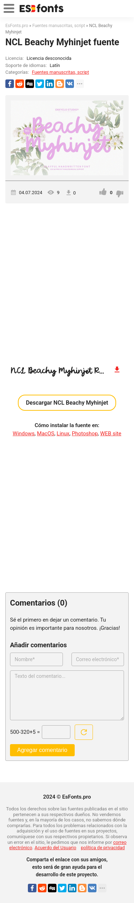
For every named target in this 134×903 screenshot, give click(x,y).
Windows (24, 433)
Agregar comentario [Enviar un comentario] (42, 750)
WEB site (110, 433)
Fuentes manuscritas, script (60, 72)
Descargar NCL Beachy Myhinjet (67, 402)
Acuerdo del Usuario (55, 847)
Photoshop (85, 433)
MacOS (45, 433)
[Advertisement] (67, 281)
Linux (63, 433)
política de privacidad (103, 847)
